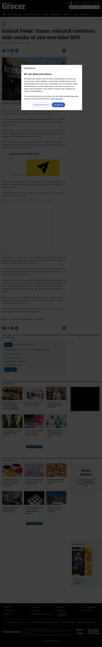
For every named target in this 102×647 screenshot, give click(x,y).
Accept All (58, 105)
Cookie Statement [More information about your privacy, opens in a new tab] (56, 99)
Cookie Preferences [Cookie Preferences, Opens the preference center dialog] (41, 105)
